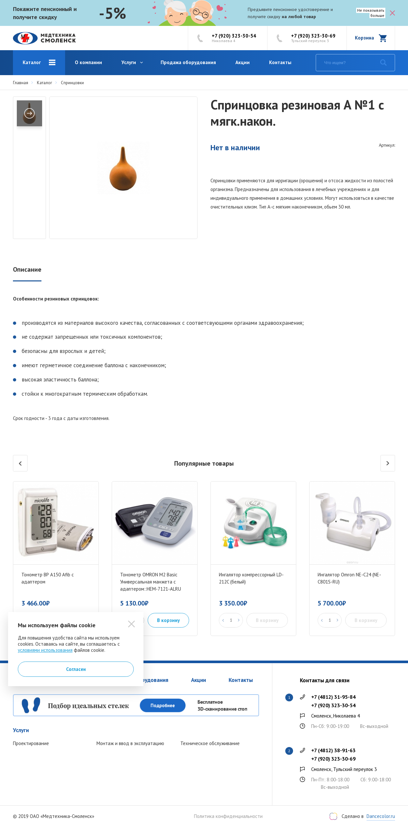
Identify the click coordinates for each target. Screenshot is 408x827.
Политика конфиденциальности (228, 816)
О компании (88, 62)
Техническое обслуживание (210, 743)
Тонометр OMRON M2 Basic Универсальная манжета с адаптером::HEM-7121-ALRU (150, 582)
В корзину (168, 620)
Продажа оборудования (188, 62)
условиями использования (45, 650)
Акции (242, 62)
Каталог (32, 62)
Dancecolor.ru (381, 816)
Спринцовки (72, 83)
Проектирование (31, 743)
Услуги (128, 62)
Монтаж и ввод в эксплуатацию (130, 743)
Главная (20, 83)
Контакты (280, 62)
